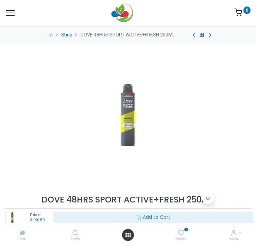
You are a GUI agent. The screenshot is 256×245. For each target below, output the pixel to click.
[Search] (75, 233)
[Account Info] (234, 233)
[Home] (22, 233)
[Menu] (10, 13)
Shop (66, 34)
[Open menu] (128, 235)
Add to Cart (153, 217)
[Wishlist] (181, 233)
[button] (208, 198)
